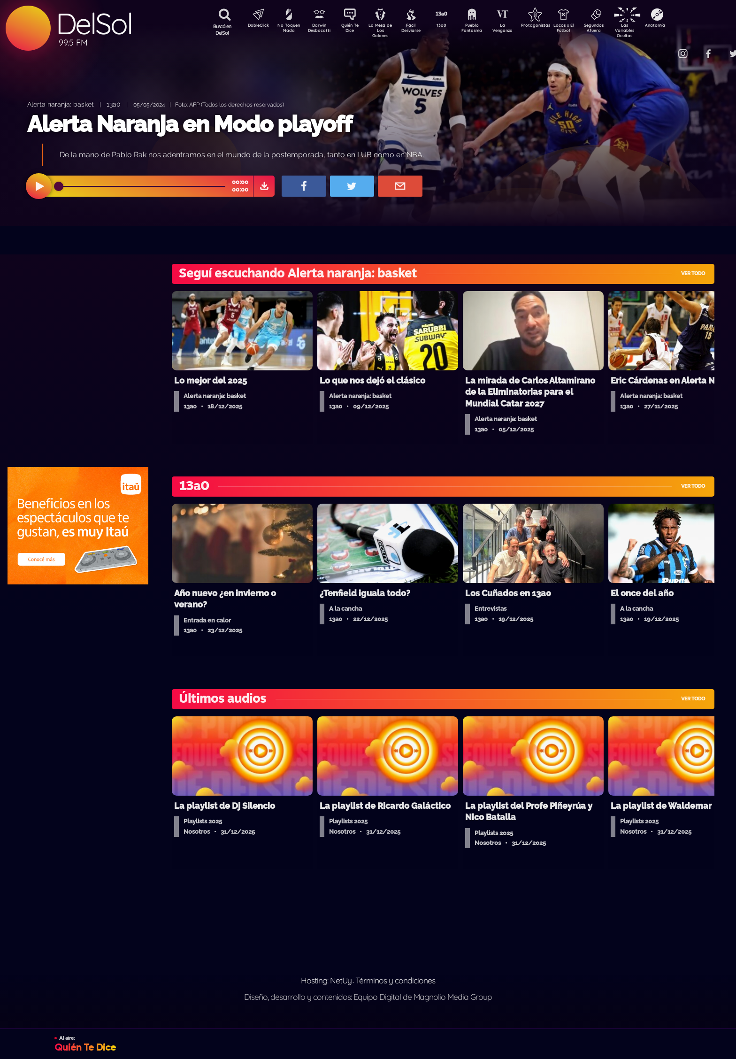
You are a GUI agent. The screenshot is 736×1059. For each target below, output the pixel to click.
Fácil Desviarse (419, 29)
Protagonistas (550, 26)
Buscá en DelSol (222, 29)
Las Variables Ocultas (649, 30)
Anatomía (682, 26)
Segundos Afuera (616, 29)
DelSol (94, 23)
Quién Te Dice (353, 29)
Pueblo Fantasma (485, 29)
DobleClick (255, 26)
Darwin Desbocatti (320, 29)
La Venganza (518, 29)
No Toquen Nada (287, 29)
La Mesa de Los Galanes (386, 30)
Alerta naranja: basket (60, 104)
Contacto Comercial (664, 48)
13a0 (452, 26)
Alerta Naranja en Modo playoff (189, 124)
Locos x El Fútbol (583, 29)
